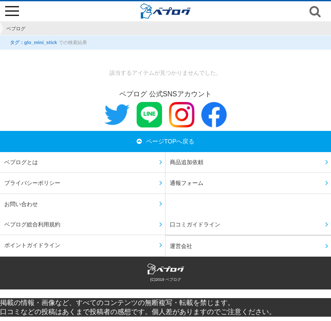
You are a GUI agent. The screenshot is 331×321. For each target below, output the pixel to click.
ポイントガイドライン (32, 245)
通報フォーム (186, 183)
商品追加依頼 (186, 162)
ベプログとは (21, 162)
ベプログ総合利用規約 (32, 224)
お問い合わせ (21, 204)
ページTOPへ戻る (166, 141)
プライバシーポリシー (32, 183)
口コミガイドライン (195, 224)
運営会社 (181, 246)
